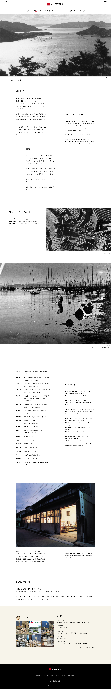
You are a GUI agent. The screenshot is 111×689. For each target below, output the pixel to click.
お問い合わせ (71, 675)
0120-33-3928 (56, 681)
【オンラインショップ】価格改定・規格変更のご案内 (72, 633)
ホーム (27, 10)
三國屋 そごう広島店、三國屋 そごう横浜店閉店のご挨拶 (73, 622)
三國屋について (36, 10)
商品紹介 (60, 10)
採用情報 (64, 675)
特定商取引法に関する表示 (43, 675)
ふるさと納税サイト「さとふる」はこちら (86, 647)
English (5, 1)
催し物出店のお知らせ (63, 628)
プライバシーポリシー (56, 675)
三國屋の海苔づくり (49, 10)
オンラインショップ (71, 10)
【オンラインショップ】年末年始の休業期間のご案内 (72, 644)
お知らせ (82, 10)
